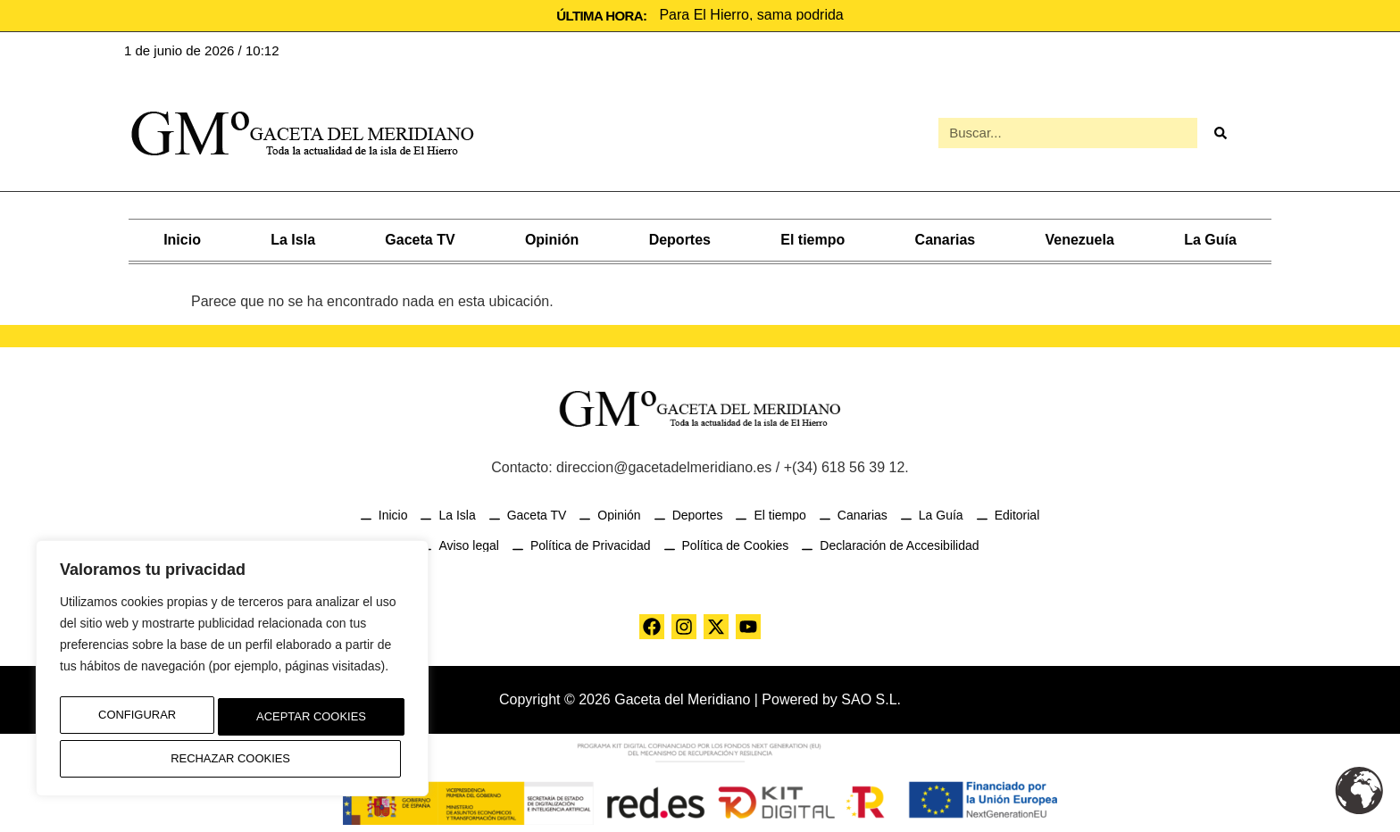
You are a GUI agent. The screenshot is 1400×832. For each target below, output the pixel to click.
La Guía (1210, 237)
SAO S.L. (871, 697)
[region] (232, 674)
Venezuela (1079, 237)
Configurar (131, 721)
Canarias (945, 237)
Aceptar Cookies (232, 759)
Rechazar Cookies (304, 721)
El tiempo (812, 237)
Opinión (552, 237)
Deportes (680, 237)
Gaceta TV (419, 237)
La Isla (293, 237)
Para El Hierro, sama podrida (751, 14)
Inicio (182, 237)
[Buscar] (1219, 132)
